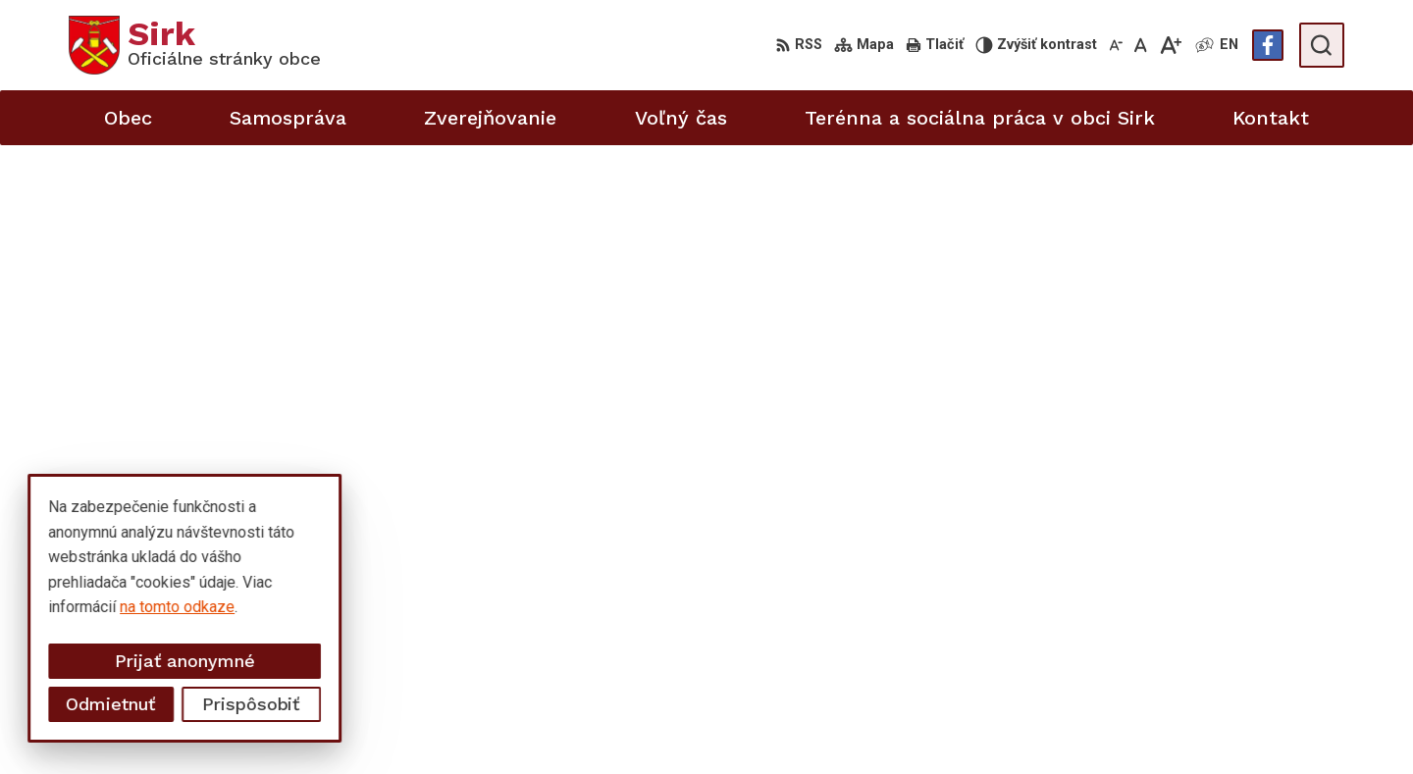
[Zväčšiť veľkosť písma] (1170, 45)
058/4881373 (1225, 643)
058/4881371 (1225, 665)
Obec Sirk (217, 569)
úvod (775, 252)
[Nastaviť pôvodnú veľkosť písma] (1140, 45)
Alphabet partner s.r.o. (327, 551)
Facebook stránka (1238, 731)
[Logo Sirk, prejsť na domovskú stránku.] (195, 45)
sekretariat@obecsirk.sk (1261, 708)
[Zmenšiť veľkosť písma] (1115, 45)
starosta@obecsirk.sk (1253, 687)
